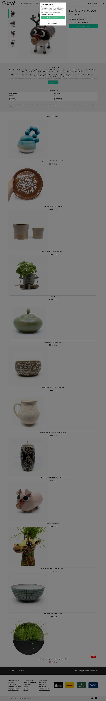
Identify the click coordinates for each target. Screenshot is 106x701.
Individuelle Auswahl (52, 23)
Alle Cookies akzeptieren (53, 17)
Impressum (50, 14)
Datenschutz (44, 14)
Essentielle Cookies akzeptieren (53, 21)
